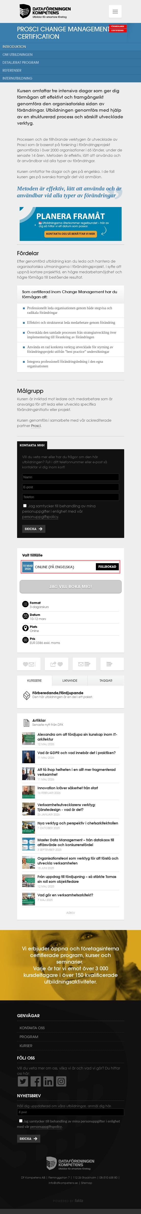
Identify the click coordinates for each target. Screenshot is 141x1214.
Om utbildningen (18, 55)
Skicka (30, 529)
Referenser (12, 70)
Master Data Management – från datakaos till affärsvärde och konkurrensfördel (75, 842)
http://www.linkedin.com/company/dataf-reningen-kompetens (48, 1081)
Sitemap (86, 1183)
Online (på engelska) (54, 566)
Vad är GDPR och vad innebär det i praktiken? (76, 753)
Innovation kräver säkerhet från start (67, 788)
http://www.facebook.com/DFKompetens (36, 1081)
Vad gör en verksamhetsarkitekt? (65, 895)
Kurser (26, 1045)
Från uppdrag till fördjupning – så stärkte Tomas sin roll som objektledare (76, 879)
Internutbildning (17, 78)
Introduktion (14, 47)
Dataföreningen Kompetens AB (45, 11)
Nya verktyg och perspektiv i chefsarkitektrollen (77, 823)
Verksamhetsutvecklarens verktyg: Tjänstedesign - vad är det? (66, 807)
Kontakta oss (32, 1028)
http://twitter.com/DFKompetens (23, 1081)
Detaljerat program (21, 62)
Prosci (36, 425)
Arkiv (70, 913)
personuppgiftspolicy (40, 516)
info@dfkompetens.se (63, 1183)
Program (29, 1037)
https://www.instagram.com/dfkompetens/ (61, 1081)
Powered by (68, 1201)
